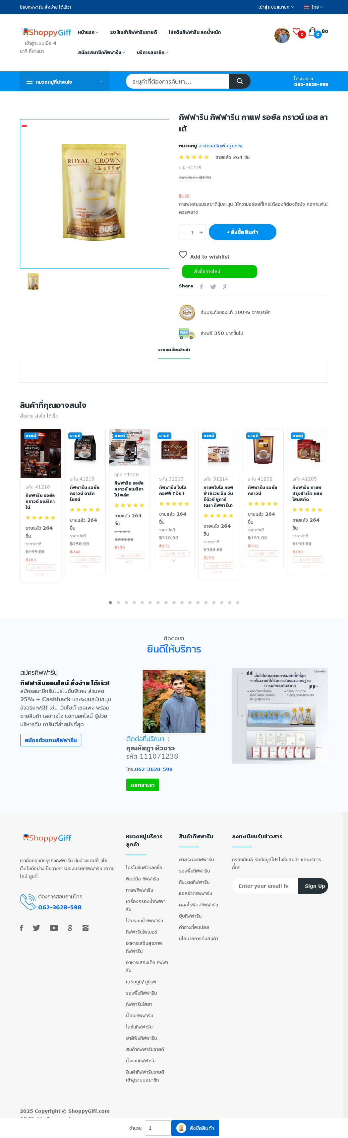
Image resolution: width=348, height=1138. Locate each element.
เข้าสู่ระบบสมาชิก (276, 7)
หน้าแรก (88, 33)
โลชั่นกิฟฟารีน (139, 1021)
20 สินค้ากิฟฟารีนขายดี (133, 32)
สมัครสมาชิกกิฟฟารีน (101, 53)
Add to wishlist (204, 257)
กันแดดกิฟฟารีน (194, 877)
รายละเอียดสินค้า (174, 349)
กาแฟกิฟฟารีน (139, 885)
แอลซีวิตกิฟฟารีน (195, 888)
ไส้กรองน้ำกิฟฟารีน (144, 915)
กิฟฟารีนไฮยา (139, 999)
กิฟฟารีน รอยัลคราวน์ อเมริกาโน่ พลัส (129, 489)
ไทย (313, 7)
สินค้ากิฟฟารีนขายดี (145, 1044)
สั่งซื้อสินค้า (195, 1128)
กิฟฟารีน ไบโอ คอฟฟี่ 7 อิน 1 (173, 490)
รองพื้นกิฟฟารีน (141, 988)
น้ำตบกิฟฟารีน (139, 1010)
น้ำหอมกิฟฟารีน (140, 1055)
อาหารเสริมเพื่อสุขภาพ (220, 145)
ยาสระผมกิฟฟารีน (196, 854)
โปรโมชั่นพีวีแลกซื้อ (144, 862)
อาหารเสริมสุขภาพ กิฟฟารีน (144, 942)
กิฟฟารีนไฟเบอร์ (141, 927)
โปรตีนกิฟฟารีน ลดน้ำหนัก (195, 32)
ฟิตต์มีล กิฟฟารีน (142, 873)
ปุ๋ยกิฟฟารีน (190, 911)
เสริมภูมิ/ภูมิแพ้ (141, 976)
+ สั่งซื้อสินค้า (242, 232)
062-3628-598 (311, 84)
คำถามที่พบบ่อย (194, 922)
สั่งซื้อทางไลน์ (207, 271)
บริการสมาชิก (152, 53)
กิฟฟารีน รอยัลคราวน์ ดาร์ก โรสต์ (85, 493)
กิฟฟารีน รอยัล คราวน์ (263, 490)
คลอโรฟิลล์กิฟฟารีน (198, 899)
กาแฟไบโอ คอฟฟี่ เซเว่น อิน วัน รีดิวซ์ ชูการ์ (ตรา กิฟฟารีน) (218, 499)
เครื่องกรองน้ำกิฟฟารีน (145, 900)
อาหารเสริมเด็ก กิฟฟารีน (147, 961)
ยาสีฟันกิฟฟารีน (141, 1033)
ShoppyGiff (82, 1106)
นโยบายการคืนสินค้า (198, 933)
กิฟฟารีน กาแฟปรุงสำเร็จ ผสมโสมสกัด (307, 493)
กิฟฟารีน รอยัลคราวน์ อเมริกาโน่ (41, 501)
